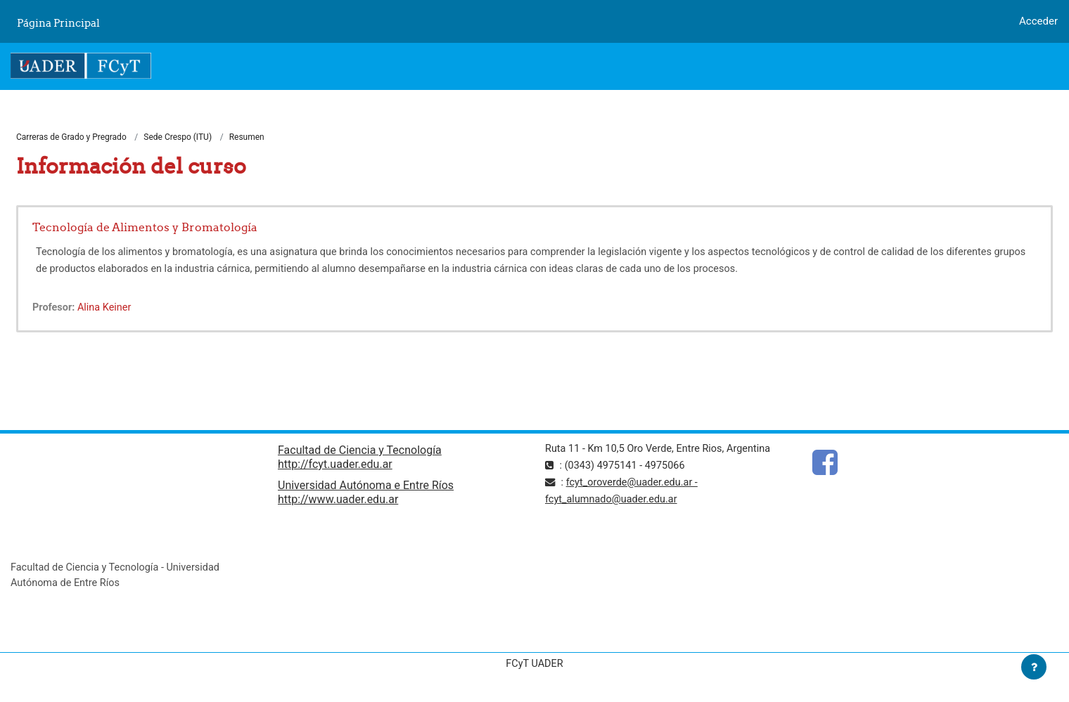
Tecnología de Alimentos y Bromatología (144, 228)
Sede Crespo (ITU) (177, 138)
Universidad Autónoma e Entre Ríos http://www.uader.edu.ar (366, 493)
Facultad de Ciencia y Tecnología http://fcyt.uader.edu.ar (360, 458)
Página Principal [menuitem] (58, 23)
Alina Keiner (106, 309)
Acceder (1038, 21)
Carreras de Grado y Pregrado (71, 138)
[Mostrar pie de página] (1033, 667)
